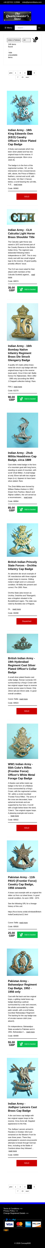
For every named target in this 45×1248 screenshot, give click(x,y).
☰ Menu (8, 28)
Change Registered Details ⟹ (15, 1213)
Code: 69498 (13, 613)
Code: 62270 (13, 391)
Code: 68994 (13, 501)
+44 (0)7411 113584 (11, 2)
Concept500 (26, 1243)
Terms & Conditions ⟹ (12, 1209)
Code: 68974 (13, 281)
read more (18, 184)
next (27, 77)
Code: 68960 (13, 188)
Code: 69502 (13, 820)
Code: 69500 (13, 926)
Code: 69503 (13, 703)
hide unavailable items (11, 53)
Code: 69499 (13, 1036)
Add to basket (27, 289)
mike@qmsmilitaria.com (32, 2)
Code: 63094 (13, 1155)
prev (10, 73)
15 (22, 77)
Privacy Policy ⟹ (10, 1211)
